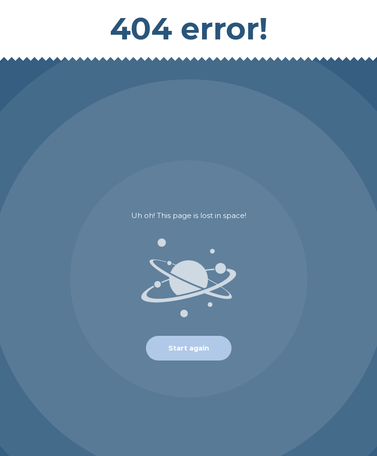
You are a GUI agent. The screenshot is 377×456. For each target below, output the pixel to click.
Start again (188, 348)
